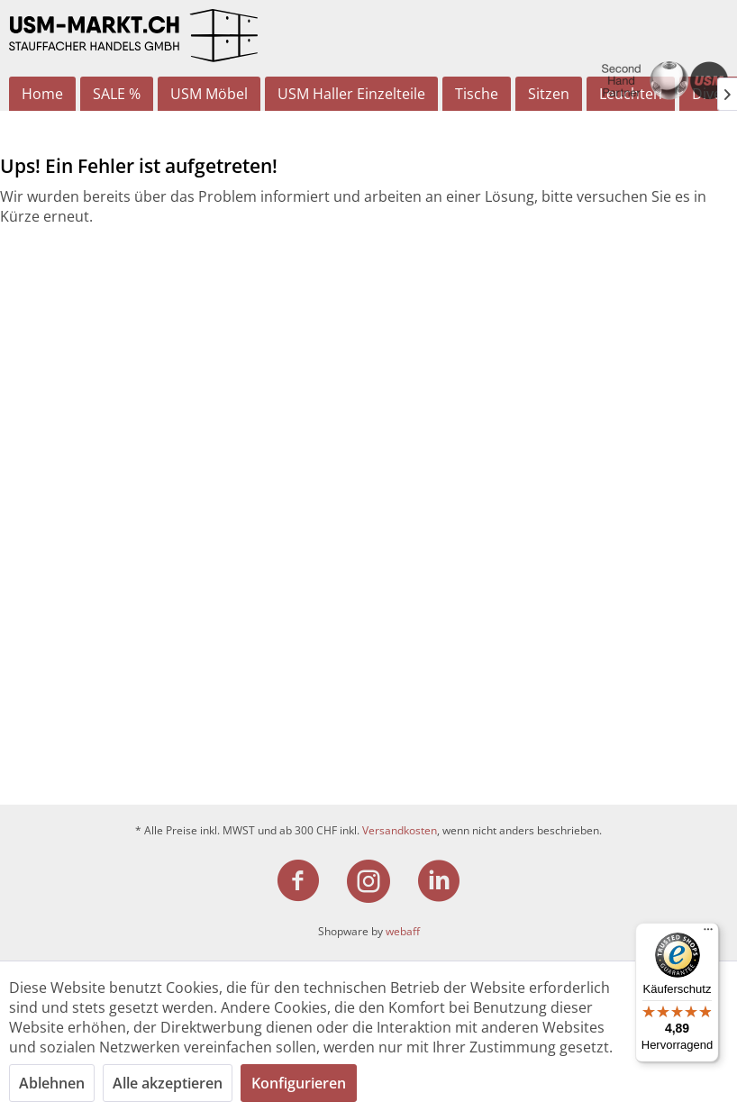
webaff (403, 931)
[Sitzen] (548, 94)
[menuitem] (42, 94)
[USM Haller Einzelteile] (351, 94)
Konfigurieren (298, 1083)
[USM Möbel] (209, 94)
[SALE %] (116, 94)
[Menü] (708, 933)
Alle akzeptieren (168, 1083)
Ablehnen (52, 1083)
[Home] (42, 94)
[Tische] (476, 94)
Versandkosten (399, 830)
